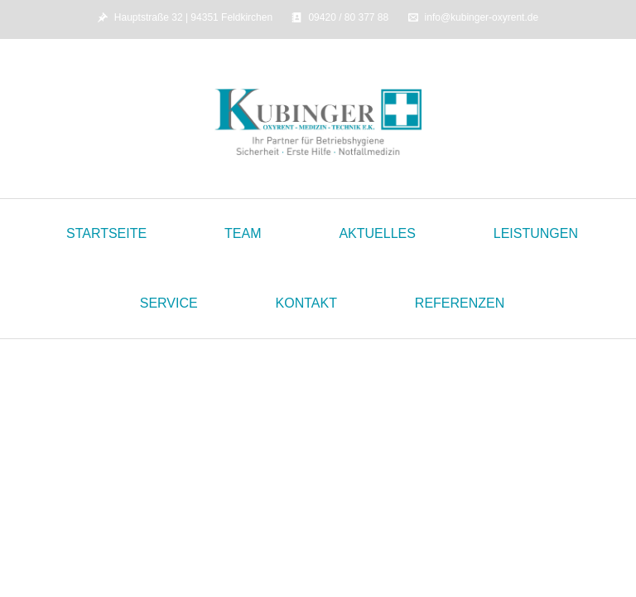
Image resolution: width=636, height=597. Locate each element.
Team (242, 233)
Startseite (106, 233)
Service (169, 303)
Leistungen (536, 233)
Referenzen (459, 303)
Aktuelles (377, 233)
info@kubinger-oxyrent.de (482, 17)
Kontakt (306, 303)
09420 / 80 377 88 (348, 17)
